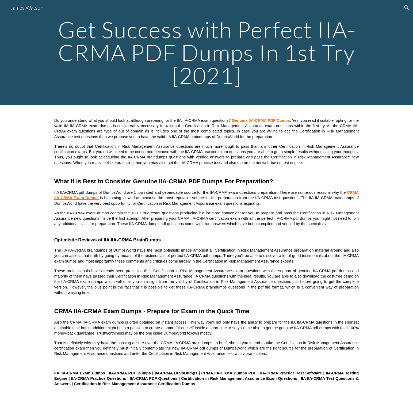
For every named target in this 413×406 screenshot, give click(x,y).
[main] (206, 52)
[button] (406, 7)
